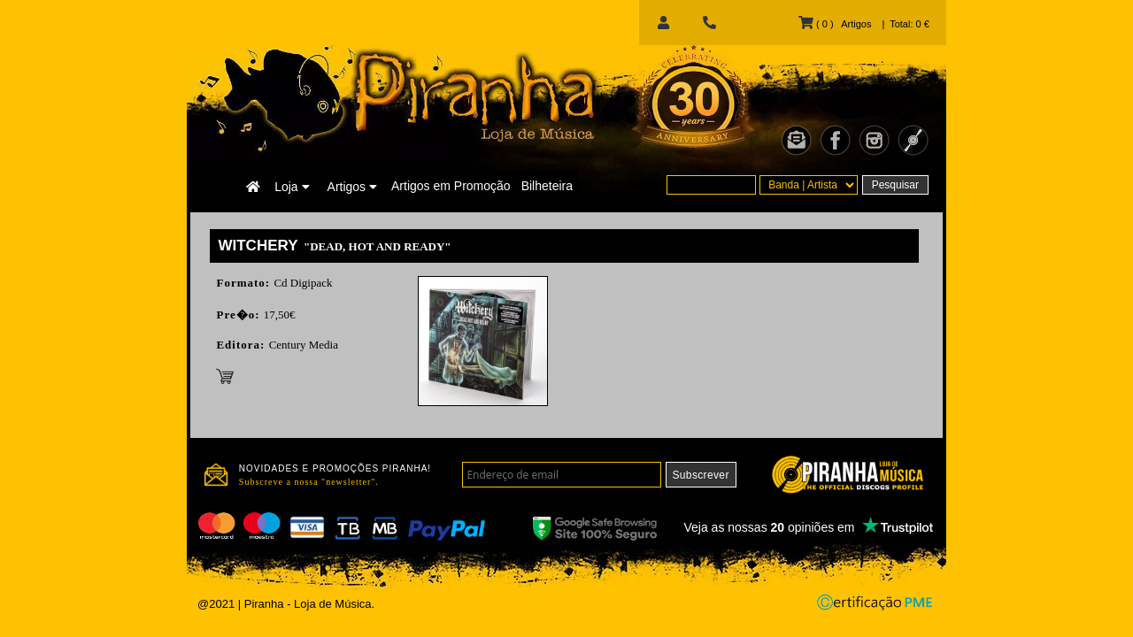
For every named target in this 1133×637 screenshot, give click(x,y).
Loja (291, 187)
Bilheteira (547, 186)
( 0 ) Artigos (834, 24)
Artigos (352, 187)
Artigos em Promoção (451, 186)
